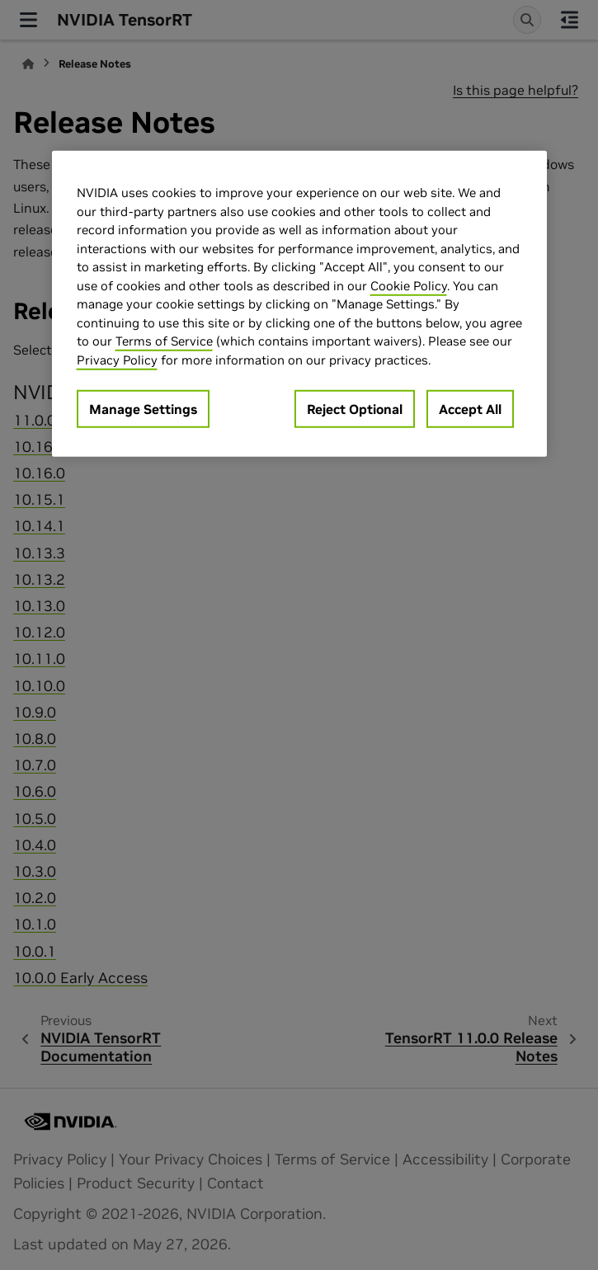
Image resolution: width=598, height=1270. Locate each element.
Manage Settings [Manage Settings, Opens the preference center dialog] (143, 409)
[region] (299, 304)
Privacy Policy (117, 359)
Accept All (470, 409)
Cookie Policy (408, 285)
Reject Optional (355, 409)
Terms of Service (164, 341)
